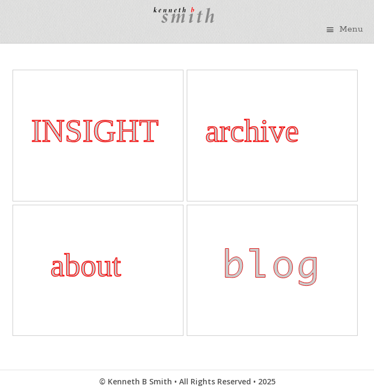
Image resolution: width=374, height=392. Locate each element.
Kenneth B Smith (181, 25)
